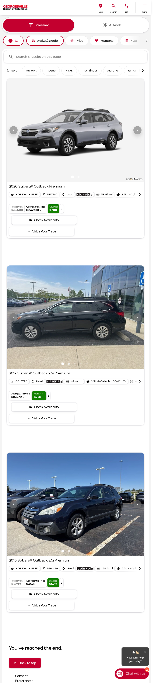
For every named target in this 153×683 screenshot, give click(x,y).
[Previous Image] (13, 130)
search (113, 12)
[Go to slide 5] (87, 363)
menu (144, 12)
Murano (112, 70)
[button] (101, 7)
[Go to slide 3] (74, 363)
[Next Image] (137, 130)
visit (101, 12)
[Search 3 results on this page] (75, 57)
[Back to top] (25, 663)
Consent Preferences (24, 678)
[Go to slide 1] (72, 177)
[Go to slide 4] (81, 363)
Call (126, 12)
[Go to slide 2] (78, 177)
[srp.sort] (12, 70)
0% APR (31, 70)
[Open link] (85, 194)
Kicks (69, 70)
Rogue (51, 70)
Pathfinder (90, 70)
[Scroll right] (146, 40)
